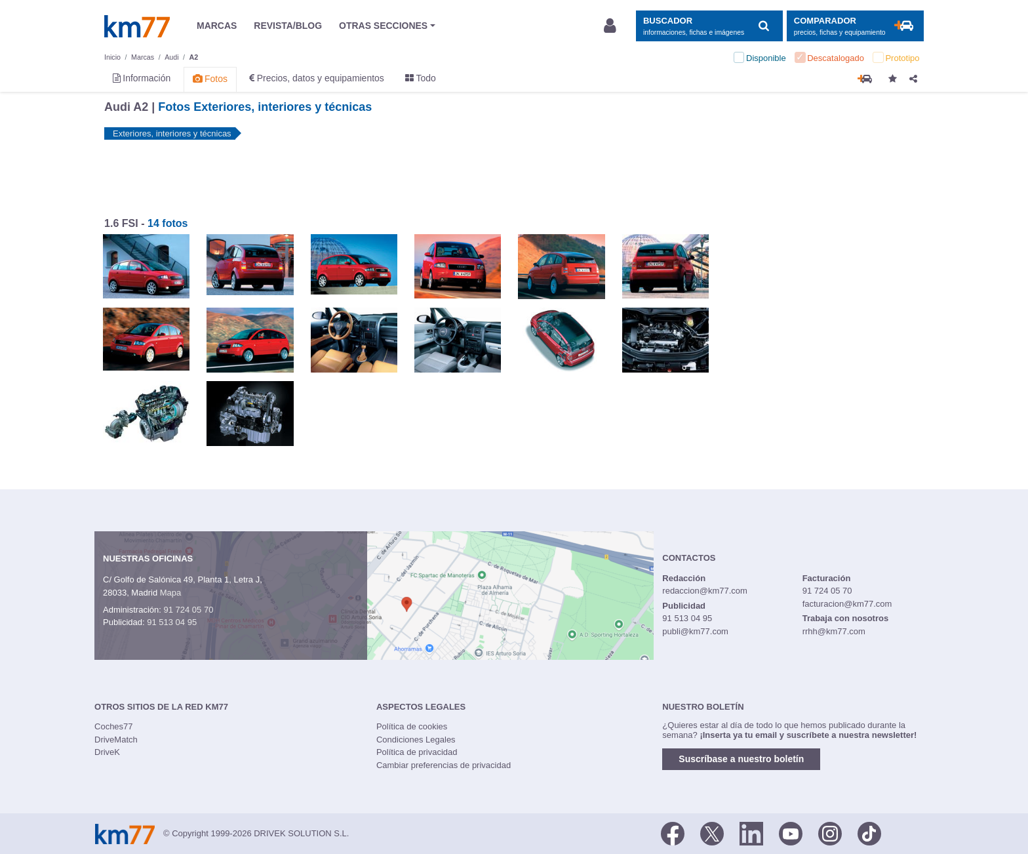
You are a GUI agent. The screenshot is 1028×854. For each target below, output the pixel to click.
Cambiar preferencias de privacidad (443, 765)
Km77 (137, 26)
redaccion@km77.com (704, 591)
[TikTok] (869, 832)
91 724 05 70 (188, 610)
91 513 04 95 (172, 622)
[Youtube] (790, 832)
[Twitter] (712, 832)
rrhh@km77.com (833, 631)
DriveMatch (116, 739)
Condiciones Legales (416, 739)
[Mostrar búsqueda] (709, 25)
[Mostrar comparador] (855, 25)
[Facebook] (672, 832)
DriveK (107, 752)
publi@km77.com (695, 631)
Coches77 (113, 726)
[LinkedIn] (751, 832)
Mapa (171, 593)
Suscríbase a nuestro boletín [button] (741, 759)
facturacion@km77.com (847, 604)
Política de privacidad (417, 752)
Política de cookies (411, 726)
